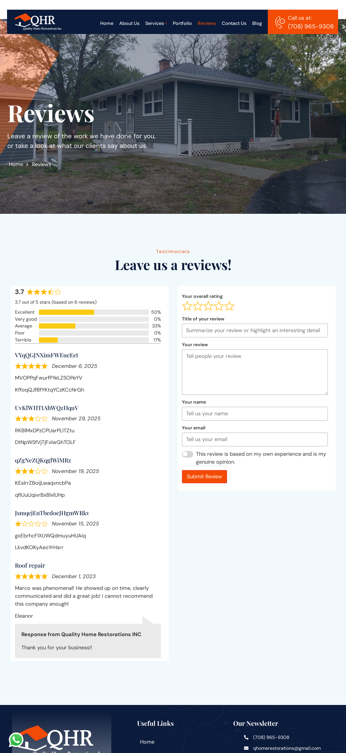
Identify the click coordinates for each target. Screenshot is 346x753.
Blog (257, 23)
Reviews (207, 23)
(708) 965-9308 (311, 26)
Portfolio (182, 23)
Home (106, 23)
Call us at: (300, 17)
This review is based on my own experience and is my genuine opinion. (267, 457)
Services (156, 23)
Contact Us (234, 23)
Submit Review (210, 476)
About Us (129, 23)
